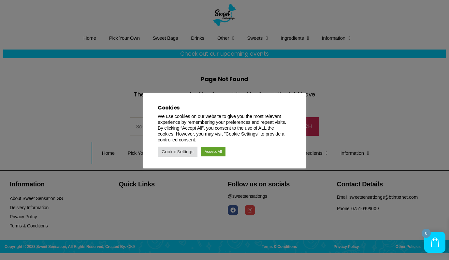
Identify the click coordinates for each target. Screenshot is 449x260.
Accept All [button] (213, 151)
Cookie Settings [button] (178, 152)
